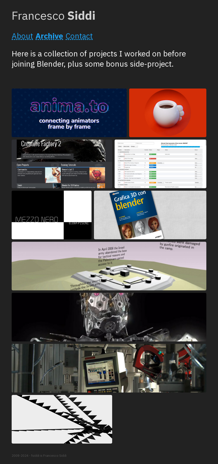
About (22, 36)
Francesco (53, 15)
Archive (49, 36)
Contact (79, 36)
